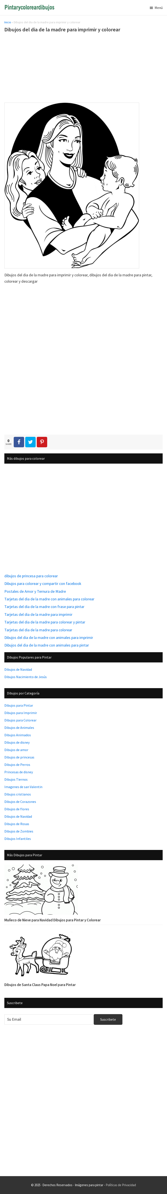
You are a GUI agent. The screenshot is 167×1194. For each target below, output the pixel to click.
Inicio (7, 22)
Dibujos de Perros (17, 764)
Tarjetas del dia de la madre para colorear (38, 629)
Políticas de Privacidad (121, 1185)
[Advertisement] (83, 68)
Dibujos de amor (16, 750)
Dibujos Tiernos (16, 779)
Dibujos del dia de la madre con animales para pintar (46, 645)
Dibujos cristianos (17, 794)
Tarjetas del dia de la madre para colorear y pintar (44, 622)
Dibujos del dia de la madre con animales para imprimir (48, 637)
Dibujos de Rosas (16, 824)
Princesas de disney (18, 772)
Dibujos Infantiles (17, 838)
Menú (159, 7)
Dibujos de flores (16, 809)
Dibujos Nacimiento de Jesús (25, 677)
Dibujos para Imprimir (20, 713)
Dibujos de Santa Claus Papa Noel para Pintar (40, 984)
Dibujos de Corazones (20, 801)
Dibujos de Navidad (18, 669)
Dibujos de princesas (19, 757)
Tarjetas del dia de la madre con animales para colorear (49, 598)
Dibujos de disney (17, 742)
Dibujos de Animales (19, 727)
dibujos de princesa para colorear (31, 575)
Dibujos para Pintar (18, 705)
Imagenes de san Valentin (23, 787)
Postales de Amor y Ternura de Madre (35, 591)
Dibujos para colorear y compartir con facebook (42, 583)
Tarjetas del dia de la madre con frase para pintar (44, 606)
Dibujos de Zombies (18, 831)
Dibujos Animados (17, 735)
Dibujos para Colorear (20, 720)
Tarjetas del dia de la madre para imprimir (38, 614)
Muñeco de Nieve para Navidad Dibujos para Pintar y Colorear (52, 920)
